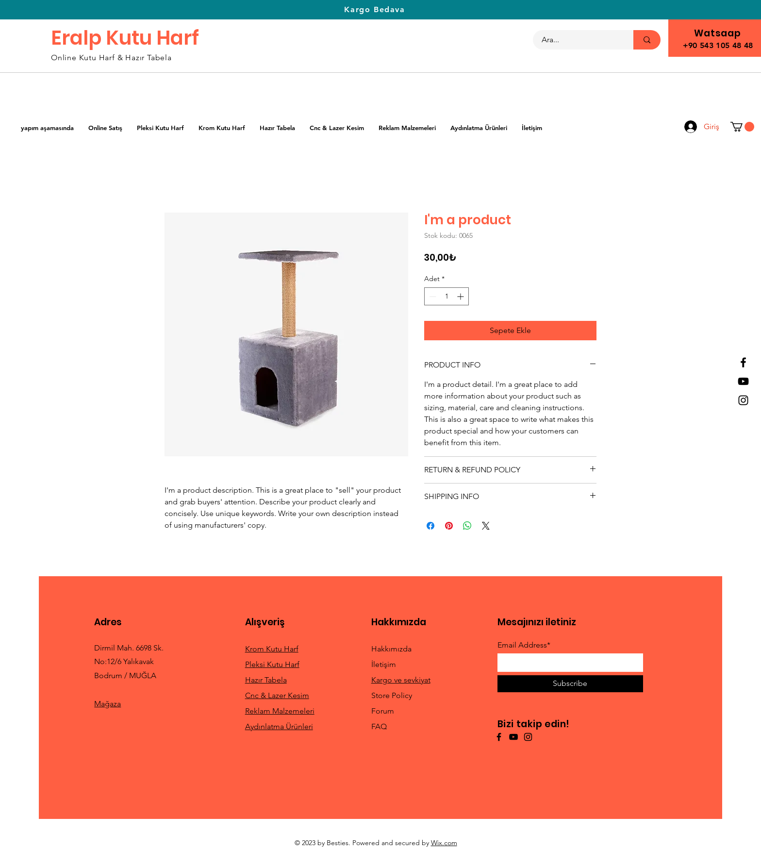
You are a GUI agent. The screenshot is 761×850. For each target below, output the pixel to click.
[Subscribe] (570, 683)
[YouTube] (743, 381)
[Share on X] (486, 526)
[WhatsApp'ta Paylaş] (467, 526)
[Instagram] (743, 400)
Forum (382, 711)
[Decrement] (432, 296)
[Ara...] (577, 40)
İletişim (383, 664)
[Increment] (461, 296)
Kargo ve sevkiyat (400, 679)
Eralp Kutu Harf (125, 37)
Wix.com (444, 842)
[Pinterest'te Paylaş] (449, 526)
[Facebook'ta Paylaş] (430, 526)
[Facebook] (743, 362)
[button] (742, 127)
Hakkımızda (391, 648)
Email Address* (523, 645)
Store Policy (391, 695)
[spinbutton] (446, 296)
